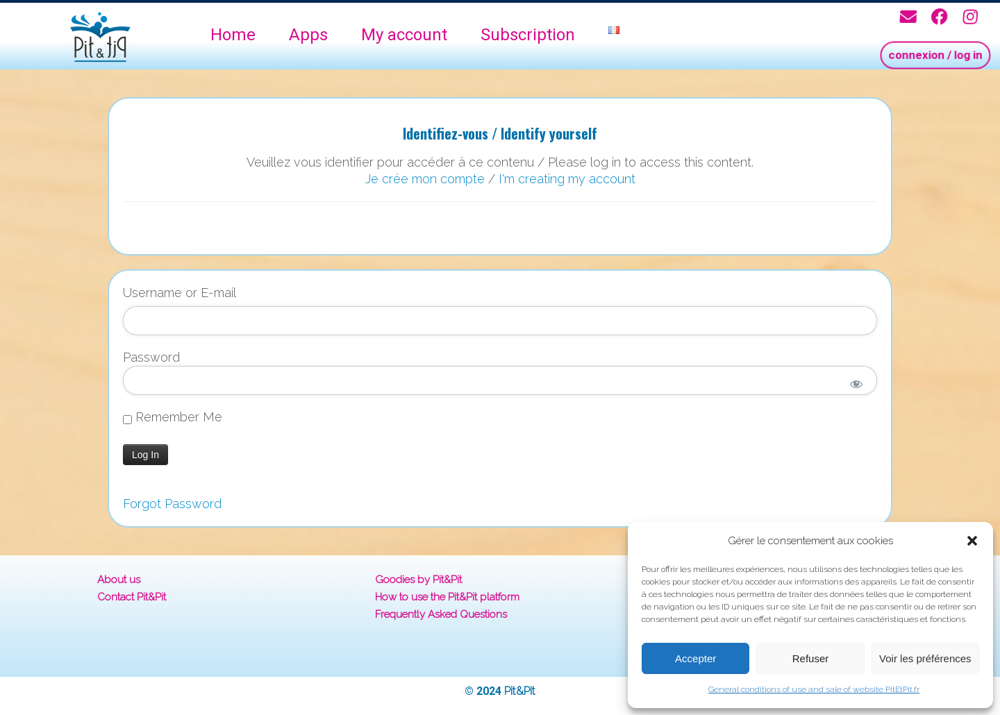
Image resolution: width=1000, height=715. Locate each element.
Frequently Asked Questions (441, 614)
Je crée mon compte (425, 178)
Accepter (695, 658)
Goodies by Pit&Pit (418, 579)
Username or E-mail (179, 292)
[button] (972, 541)
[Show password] (856, 384)
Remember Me (172, 417)
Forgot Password (172, 503)
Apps (308, 34)
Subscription (528, 34)
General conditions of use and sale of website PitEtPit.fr (813, 689)
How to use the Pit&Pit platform (447, 597)
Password (151, 357)
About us (118, 579)
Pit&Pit (519, 691)
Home (233, 34)
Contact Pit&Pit (131, 597)
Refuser (810, 658)
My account (404, 34)
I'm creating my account (567, 178)
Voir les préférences (925, 658)
